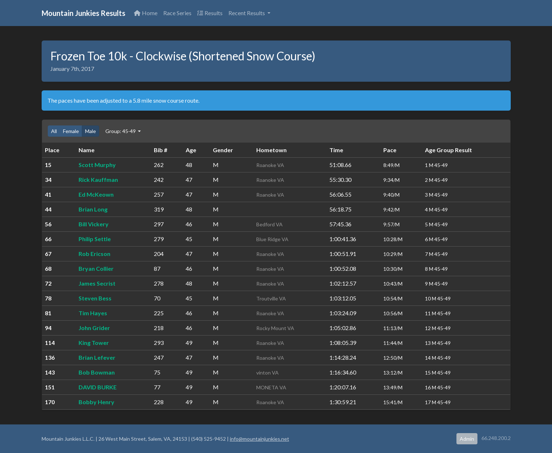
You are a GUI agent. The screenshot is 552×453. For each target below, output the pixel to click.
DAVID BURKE (98, 387)
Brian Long (93, 209)
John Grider (94, 327)
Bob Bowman (97, 372)
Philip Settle (95, 238)
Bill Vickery (94, 224)
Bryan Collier (96, 268)
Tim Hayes (93, 312)
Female (71, 131)
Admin (467, 439)
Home (145, 12)
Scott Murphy (97, 164)
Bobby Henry (96, 401)
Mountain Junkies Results (83, 13)
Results (210, 12)
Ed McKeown (96, 194)
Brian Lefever (97, 357)
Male (90, 131)
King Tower (94, 342)
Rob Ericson (94, 253)
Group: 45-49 (121, 131)
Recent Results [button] (247, 12)
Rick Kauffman (98, 179)
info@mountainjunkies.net (259, 439)
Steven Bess (95, 298)
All (54, 131)
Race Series (177, 12)
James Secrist (97, 283)
